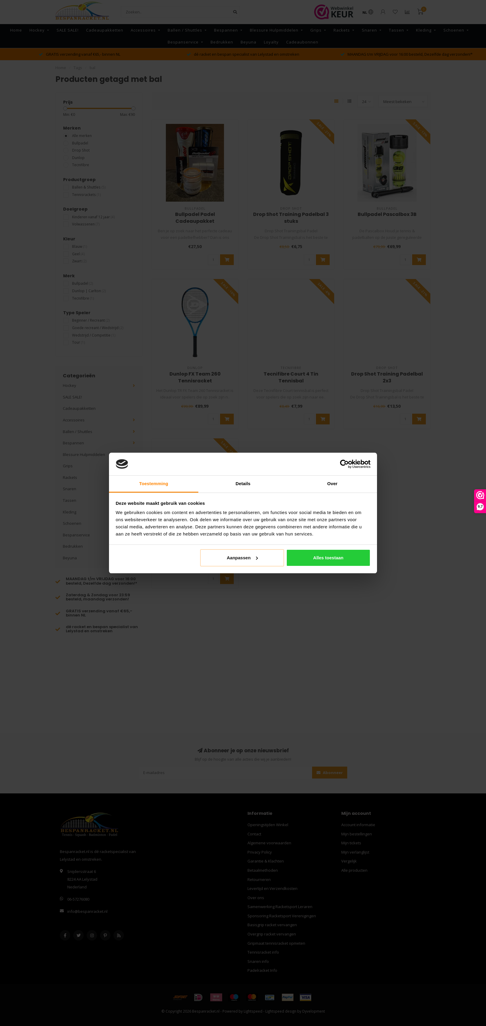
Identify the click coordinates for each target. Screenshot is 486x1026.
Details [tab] (243, 483)
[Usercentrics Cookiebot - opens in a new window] (344, 464)
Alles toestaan (328, 557)
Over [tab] (332, 483)
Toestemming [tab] (153, 483)
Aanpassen (242, 557)
